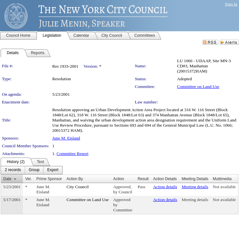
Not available (224, 186)
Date (7, 179)
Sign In (231, 4)
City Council (77, 186)
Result (143, 179)
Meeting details (195, 186)
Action (118, 179)
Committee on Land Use (198, 86)
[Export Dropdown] (52, 170)
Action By (74, 179)
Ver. (28, 179)
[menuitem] (13, 170)
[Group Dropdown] (34, 170)
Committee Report (72, 153)
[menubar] (32, 170)
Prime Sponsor (49, 179)
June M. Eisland (66, 138)
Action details (165, 186)
